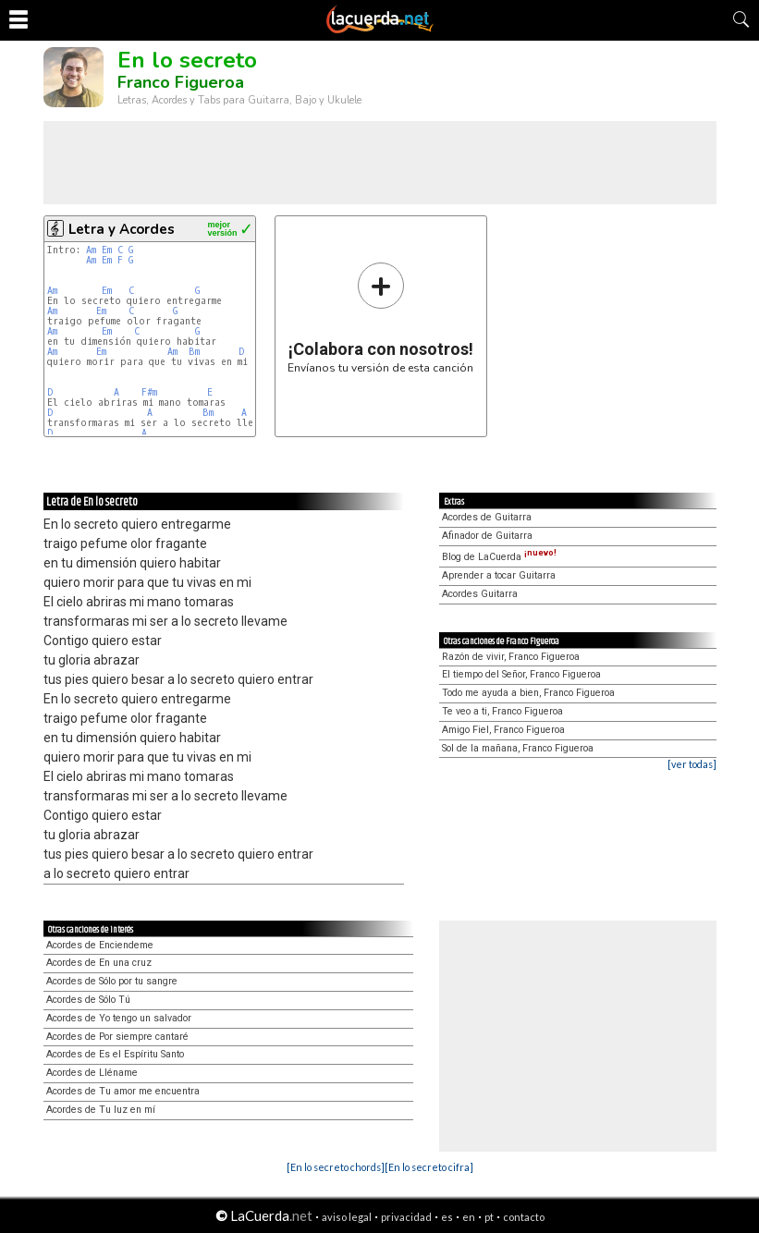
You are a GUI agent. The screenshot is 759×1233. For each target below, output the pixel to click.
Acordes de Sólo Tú (88, 1000)
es (447, 1217)
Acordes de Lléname (92, 1073)
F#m (149, 392)
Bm (194, 352)
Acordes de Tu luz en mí (100, 1110)
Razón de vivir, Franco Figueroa (511, 657)
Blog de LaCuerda (499, 557)
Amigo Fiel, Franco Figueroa (503, 730)
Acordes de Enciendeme (99, 945)
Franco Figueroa (180, 82)
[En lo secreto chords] (336, 1167)
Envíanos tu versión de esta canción (380, 317)
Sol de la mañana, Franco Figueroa (518, 748)
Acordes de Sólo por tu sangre (112, 981)
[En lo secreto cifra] (429, 1167)
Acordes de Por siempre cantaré (117, 1037)
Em (107, 250)
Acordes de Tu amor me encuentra (123, 1091)
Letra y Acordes (121, 229)
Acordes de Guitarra (487, 517)
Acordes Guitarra (480, 594)
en (468, 1217)
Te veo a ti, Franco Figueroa (502, 711)
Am (91, 250)
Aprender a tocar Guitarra (499, 575)
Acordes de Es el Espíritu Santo (115, 1054)
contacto (524, 1217)
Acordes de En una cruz (99, 963)
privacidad (406, 1217)
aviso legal (347, 1217)
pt (489, 1217)
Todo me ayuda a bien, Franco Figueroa (528, 693)
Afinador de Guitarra (487, 536)
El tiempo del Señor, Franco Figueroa (521, 674)
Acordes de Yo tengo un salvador (118, 1018)
